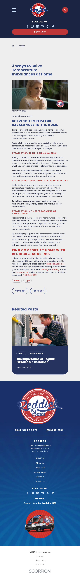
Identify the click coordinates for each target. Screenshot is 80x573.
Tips (27, 280)
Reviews (40, 476)
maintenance (22, 272)
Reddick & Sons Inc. (55, 264)
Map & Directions (40, 451)
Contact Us (40, 481)
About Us (40, 463)
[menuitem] (40, 556)
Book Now (40, 32)
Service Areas (40, 472)
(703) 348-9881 (30, 275)
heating (44, 269)
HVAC (17, 280)
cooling (55, 269)
